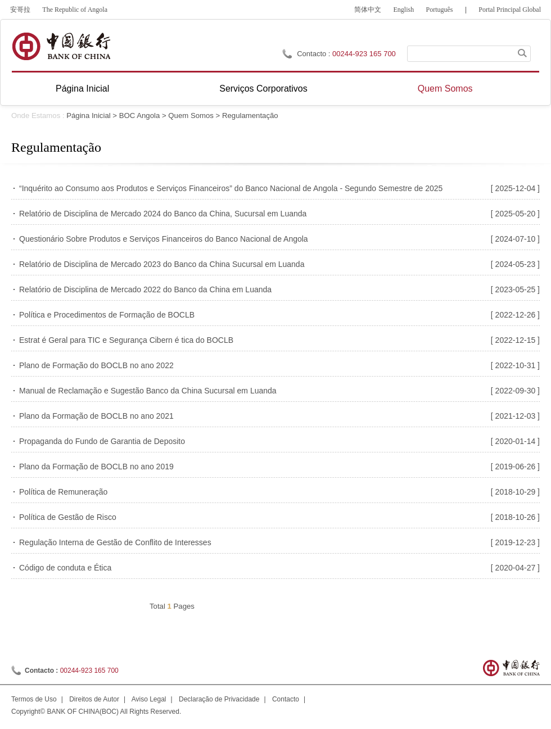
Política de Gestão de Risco (67, 517)
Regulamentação (250, 115)
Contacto (285, 699)
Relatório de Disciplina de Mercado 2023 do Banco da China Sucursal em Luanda (161, 264)
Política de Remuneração (63, 491)
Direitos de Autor (94, 699)
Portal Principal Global (509, 9)
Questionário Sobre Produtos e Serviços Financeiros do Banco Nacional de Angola (163, 238)
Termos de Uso (34, 699)
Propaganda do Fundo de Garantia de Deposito (102, 441)
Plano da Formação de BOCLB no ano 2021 (96, 415)
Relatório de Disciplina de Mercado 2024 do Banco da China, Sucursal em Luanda (162, 213)
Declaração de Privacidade (219, 699)
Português (439, 9)
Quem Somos (445, 88)
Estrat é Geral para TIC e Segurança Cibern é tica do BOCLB (126, 340)
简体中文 (367, 9)
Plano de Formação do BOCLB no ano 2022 (96, 365)
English (404, 9)
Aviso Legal (149, 699)
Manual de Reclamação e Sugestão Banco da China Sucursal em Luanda (148, 390)
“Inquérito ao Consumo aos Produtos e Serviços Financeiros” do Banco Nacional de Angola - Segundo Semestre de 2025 (230, 188)
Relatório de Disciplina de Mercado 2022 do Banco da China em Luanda (145, 289)
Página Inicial (82, 88)
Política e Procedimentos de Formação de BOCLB (107, 314)
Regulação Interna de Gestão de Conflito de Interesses (115, 542)
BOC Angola (139, 115)
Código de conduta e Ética (65, 567)
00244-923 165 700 (364, 53)
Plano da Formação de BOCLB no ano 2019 (96, 466)
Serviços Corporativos (263, 88)
